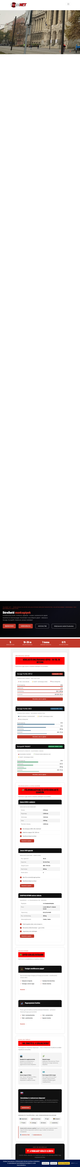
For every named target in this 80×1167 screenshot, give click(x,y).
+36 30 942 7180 (42, 626)
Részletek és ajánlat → (27, 840)
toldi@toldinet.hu (25, 626)
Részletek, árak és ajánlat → (40, 699)
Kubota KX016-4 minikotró (27, 802)
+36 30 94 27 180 (25, 1134)
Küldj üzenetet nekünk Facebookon (64, 626)
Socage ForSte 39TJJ (24, 674)
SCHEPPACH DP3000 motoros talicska (30, 895)
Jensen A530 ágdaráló (26, 850)
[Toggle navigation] (68, 4)
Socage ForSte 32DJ (24, 709)
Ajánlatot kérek (9, 626)
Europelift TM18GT (23, 746)
